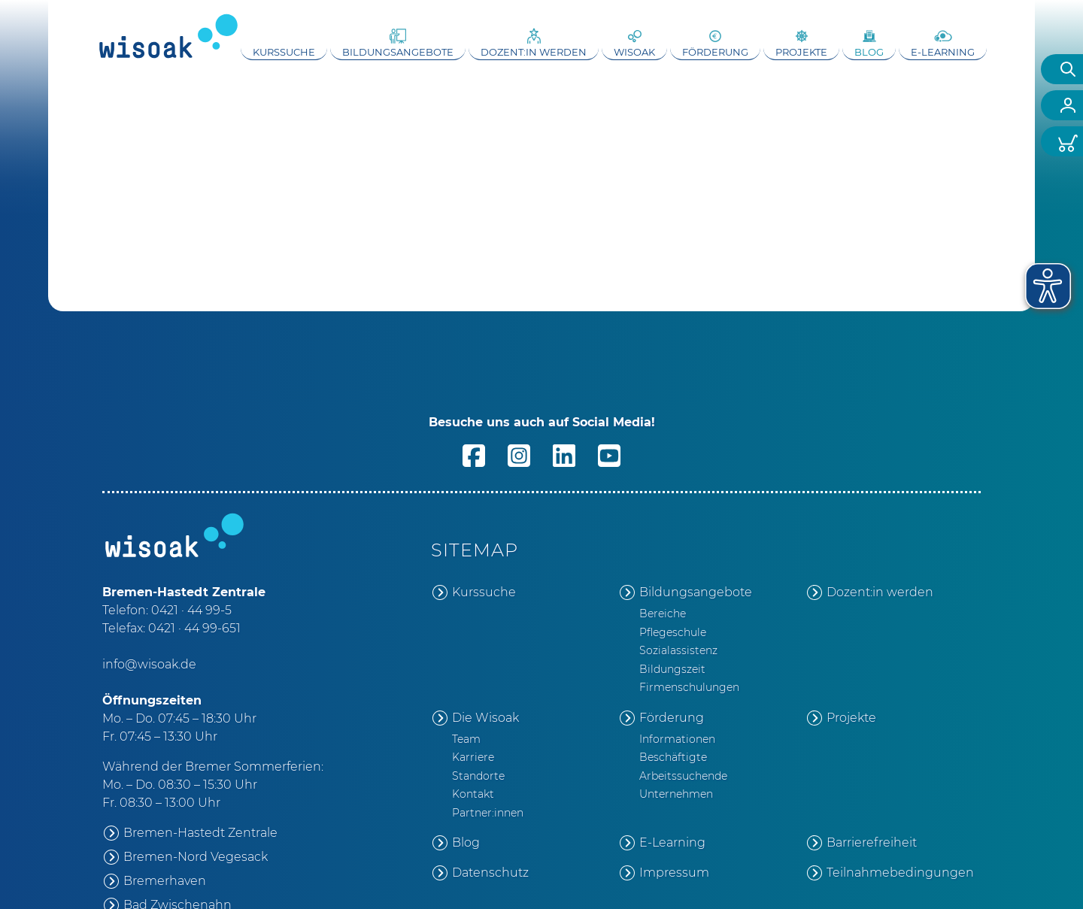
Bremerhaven (164, 881)
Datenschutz (490, 872)
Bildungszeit (672, 669)
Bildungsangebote (398, 52)
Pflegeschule (672, 632)
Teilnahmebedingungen (900, 872)
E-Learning (943, 52)
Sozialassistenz (678, 650)
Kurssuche (284, 52)
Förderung (715, 52)
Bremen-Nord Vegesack (195, 857)
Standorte (478, 776)
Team (466, 739)
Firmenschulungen (689, 687)
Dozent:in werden (534, 52)
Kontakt (473, 794)
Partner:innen (487, 813)
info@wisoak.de (149, 664)
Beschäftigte (673, 757)
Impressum (674, 872)
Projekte (801, 52)
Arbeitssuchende (683, 776)
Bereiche (662, 613)
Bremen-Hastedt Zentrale (200, 833)
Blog (869, 52)
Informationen (677, 739)
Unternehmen (676, 794)
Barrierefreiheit (872, 842)
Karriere (473, 757)
